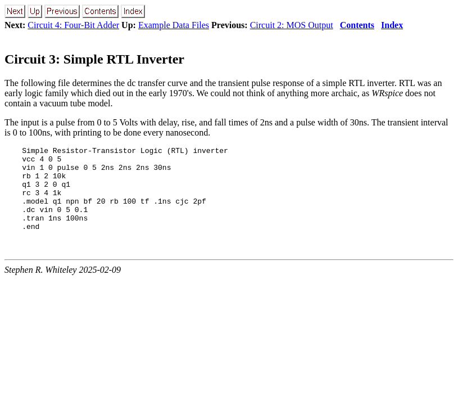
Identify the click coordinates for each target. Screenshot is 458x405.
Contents (357, 25)
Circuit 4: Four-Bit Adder (73, 25)
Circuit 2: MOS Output (291, 25)
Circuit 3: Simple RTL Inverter (94, 59)
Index (392, 25)
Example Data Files (173, 25)
